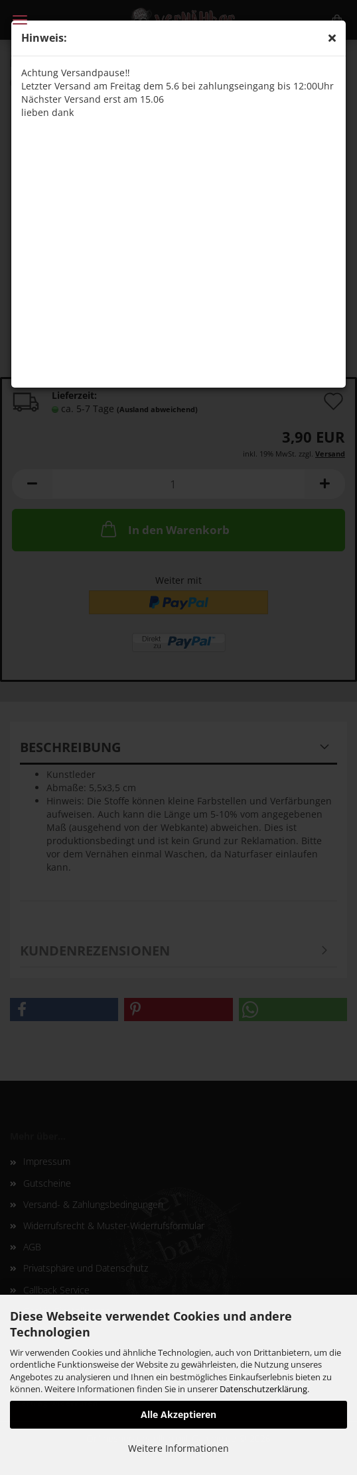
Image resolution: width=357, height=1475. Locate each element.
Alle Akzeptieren (178, 1414)
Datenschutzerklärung (263, 1389)
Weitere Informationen (178, 1448)
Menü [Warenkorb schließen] (20, 20)
